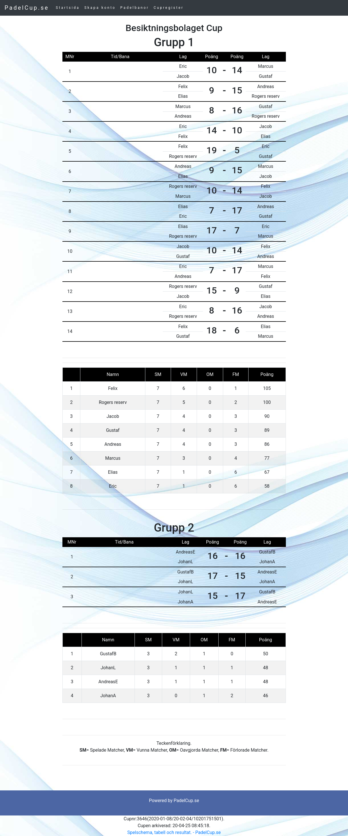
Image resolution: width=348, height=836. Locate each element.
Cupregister (169, 8)
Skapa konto (100, 8)
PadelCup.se (27, 7)
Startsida (68, 8)
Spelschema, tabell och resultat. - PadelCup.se (174, 832)
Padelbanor (134, 8)
